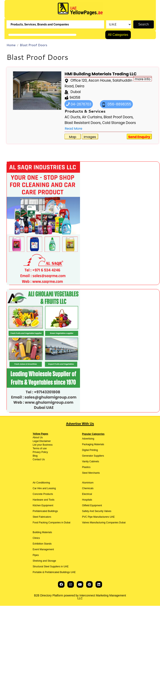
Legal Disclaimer (42, 441)
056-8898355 (116, 104)
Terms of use (40, 448)
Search (143, 24)
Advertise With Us (80, 423)
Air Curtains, (92, 117)
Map (72, 137)
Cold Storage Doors (119, 122)
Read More (73, 128)
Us (41, 437)
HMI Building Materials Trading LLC (100, 73)
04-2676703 (78, 104)
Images (90, 137)
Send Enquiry (139, 137)
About (36, 437)
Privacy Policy (40, 452)
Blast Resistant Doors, (82, 122)
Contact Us (39, 459)
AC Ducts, (72, 117)
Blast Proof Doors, (118, 117)
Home (11, 45)
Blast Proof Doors (33, 45)
